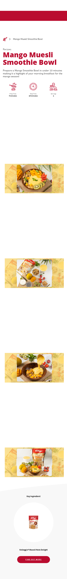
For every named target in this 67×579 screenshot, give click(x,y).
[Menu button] (59, 26)
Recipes (7, 49)
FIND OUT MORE (33, 559)
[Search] (52, 26)
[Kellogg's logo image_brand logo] (13, 28)
